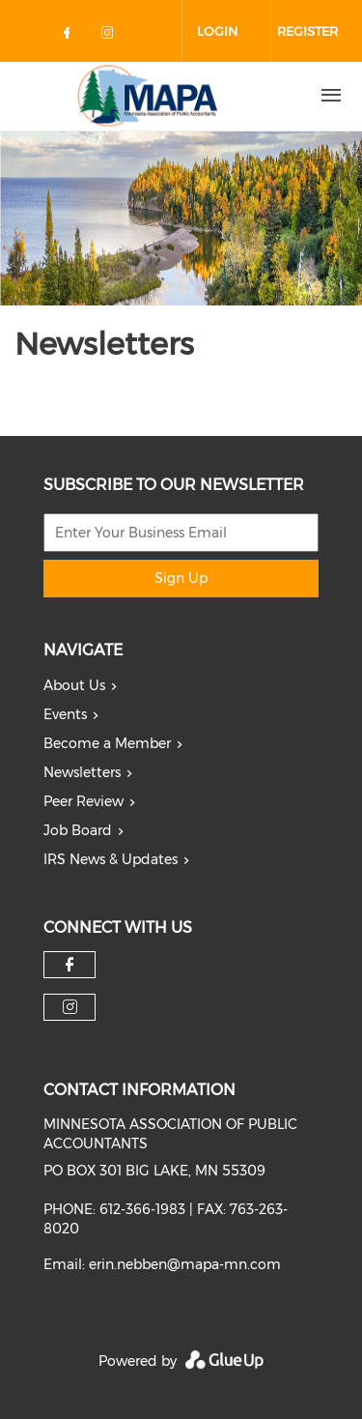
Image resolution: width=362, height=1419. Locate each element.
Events (65, 714)
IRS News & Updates (110, 859)
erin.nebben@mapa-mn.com (185, 1264)
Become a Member (107, 743)
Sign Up (181, 578)
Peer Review (83, 801)
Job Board (77, 830)
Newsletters (82, 772)
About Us (74, 685)
